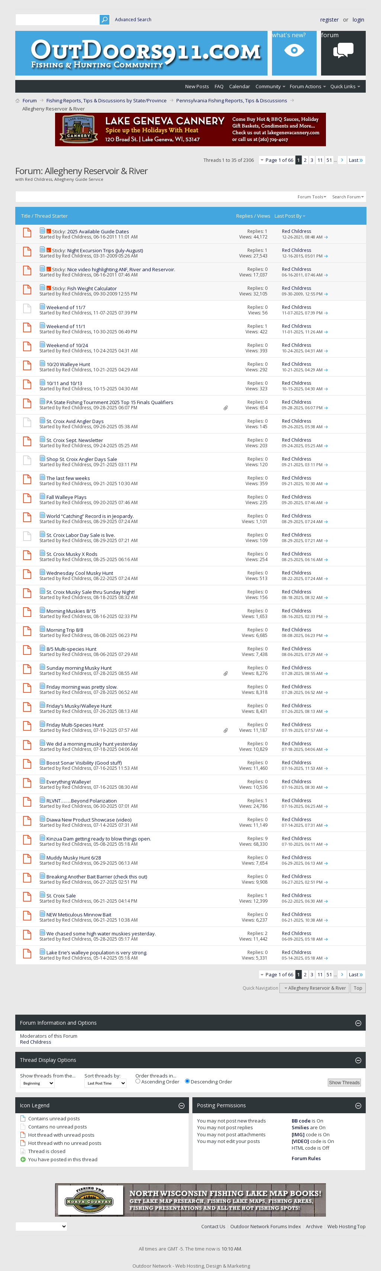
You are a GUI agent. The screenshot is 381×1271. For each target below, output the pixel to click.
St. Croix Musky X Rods (72, 554)
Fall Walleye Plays (67, 497)
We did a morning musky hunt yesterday (92, 743)
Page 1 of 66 (279, 160)
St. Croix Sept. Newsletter (75, 440)
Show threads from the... (48, 1076)
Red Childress (76, 237)
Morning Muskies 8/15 (71, 611)
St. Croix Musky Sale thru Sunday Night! (91, 592)
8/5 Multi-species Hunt (71, 649)
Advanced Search (133, 19)
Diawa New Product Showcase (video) (89, 819)
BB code (301, 1120)
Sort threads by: (102, 1076)
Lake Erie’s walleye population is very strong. (97, 952)
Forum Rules (306, 1158)
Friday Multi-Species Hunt (75, 724)
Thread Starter (51, 215)
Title (26, 215)
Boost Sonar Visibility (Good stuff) (84, 762)
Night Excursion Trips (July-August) (105, 250)
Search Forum (346, 196)
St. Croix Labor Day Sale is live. (81, 535)
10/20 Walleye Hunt (68, 364)
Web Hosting (341, 1226)
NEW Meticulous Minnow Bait (79, 914)
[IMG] (298, 1134)
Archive (314, 1226)
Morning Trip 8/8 (65, 630)
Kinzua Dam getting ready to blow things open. (99, 838)
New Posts (197, 86)
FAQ (219, 86)
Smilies (300, 1127)
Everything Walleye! (69, 781)
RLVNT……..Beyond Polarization (82, 800)
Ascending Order (157, 1082)
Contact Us (213, 1226)
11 (320, 160)
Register (329, 19)
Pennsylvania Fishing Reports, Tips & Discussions (231, 100)
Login (358, 19)
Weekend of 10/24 (67, 345)
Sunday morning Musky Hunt (79, 668)
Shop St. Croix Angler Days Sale (82, 459)
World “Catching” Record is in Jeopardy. (90, 516)
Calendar (239, 86)
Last (356, 160)
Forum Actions (305, 86)
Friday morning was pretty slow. (82, 686)
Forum (30, 100)
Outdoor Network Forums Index (265, 1226)
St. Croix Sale (61, 895)
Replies (244, 215)
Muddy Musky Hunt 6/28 (74, 857)
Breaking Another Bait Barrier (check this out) (97, 876)
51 (329, 160)
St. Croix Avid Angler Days (75, 421)
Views (263, 215)
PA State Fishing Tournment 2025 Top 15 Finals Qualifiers (110, 402)
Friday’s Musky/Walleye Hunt (79, 705)
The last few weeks (68, 478)
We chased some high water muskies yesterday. (101, 933)
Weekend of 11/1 (66, 326)
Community (268, 86)
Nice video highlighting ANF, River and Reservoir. (121, 269)
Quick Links (343, 86)
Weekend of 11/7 (66, 307)
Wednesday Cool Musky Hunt (80, 573)
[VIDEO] (300, 1141)
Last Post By (290, 215)
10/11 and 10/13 (64, 383)
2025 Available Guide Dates (98, 231)
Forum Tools (310, 196)
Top (358, 988)
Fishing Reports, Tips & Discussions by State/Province (107, 100)
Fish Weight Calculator (92, 288)
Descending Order (208, 1082)
